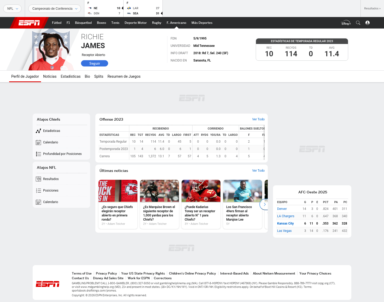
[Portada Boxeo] (101, 23)
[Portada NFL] (176, 23)
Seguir (94, 63)
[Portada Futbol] (56, 23)
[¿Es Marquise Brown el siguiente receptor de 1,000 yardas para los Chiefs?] (159, 204)
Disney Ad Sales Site (108, 278)
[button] (358, 23)
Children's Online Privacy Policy (192, 273)
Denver (282, 209)
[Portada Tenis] (115, 23)
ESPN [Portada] (29, 23)
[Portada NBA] (83, 23)
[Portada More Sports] (201, 23)
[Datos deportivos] (54, 9)
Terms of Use (82, 273)
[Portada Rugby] (156, 23)
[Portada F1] (68, 23)
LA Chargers (285, 216)
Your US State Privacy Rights (143, 273)
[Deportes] (12, 9)
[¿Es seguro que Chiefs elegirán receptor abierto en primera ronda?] (117, 204)
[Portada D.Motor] (136, 23)
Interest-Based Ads (234, 273)
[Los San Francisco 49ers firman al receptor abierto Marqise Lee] (242, 204)
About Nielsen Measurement (274, 273)
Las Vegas (284, 231)
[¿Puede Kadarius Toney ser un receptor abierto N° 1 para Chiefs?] (201, 204)
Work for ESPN (139, 278)
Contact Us (80, 278)
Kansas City (285, 223)
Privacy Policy (106, 273)
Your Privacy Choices (315, 273)
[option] (117, 204)
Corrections (163, 278)
